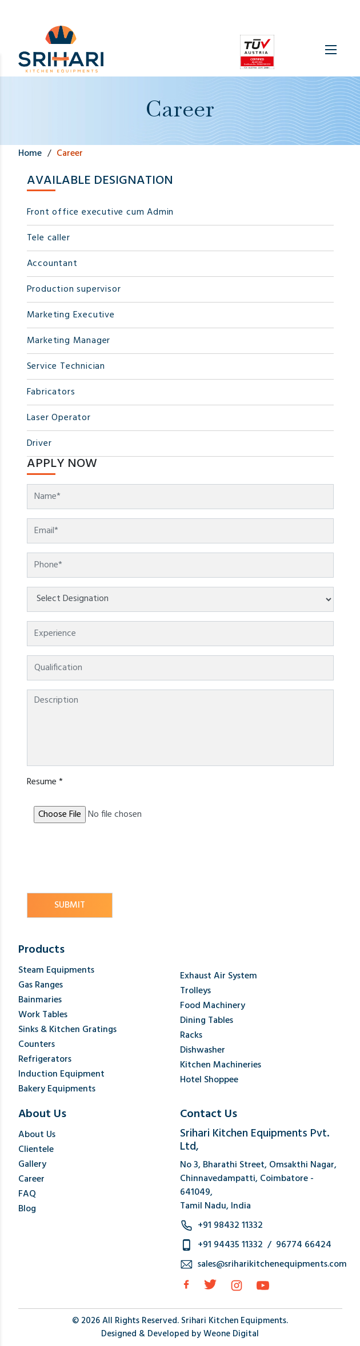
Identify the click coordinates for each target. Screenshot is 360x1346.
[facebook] (186, 1284)
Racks (191, 1035)
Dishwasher (202, 1050)
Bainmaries (40, 1000)
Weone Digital (231, 1334)
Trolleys (195, 991)
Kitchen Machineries (220, 1065)
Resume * (45, 782)
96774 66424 (303, 1245)
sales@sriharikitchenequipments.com (272, 1264)
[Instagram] (236, 1285)
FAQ (27, 1194)
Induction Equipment (61, 1074)
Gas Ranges (40, 985)
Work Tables (42, 1015)
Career (31, 1179)
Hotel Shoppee (209, 1080)
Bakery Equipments (56, 1089)
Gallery (32, 1164)
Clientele (36, 1149)
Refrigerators (44, 1059)
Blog (27, 1209)
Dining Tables (206, 1020)
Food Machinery (212, 1005)
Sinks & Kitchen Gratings (67, 1029)
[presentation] (114, 859)
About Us (36, 1134)
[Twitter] (210, 1284)
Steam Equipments (56, 970)
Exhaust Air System (218, 976)
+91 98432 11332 (230, 1225)
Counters (36, 1044)
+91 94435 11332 (230, 1245)
